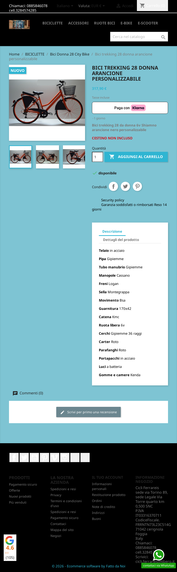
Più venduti (18, 502)
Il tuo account (107, 477)
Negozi (55, 536)
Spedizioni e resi (63, 489)
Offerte (14, 490)
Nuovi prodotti (20, 496)
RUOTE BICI (104, 23)
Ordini (97, 501)
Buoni (96, 518)
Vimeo (54, 457)
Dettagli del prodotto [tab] (121, 239)
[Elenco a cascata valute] (98, 6)
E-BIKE (126, 23)
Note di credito (103, 507)
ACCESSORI (78, 23)
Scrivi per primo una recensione (88, 412)
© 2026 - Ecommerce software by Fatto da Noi (88, 566)
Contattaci (58, 524)
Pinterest (137, 186)
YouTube (34, 457)
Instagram (64, 457)
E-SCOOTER (148, 23)
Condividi (113, 186)
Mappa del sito (62, 530)
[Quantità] (97, 157)
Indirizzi (98, 512)
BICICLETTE (52, 23)
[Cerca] (139, 36)
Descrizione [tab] (112, 231)
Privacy (55, 495)
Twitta (125, 186)
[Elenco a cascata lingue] (66, 6)
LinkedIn (75, 457)
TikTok (85, 457)
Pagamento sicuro (23, 484)
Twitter (24, 457)
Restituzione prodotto (108, 495)
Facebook (14, 457)
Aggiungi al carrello (136, 157)
